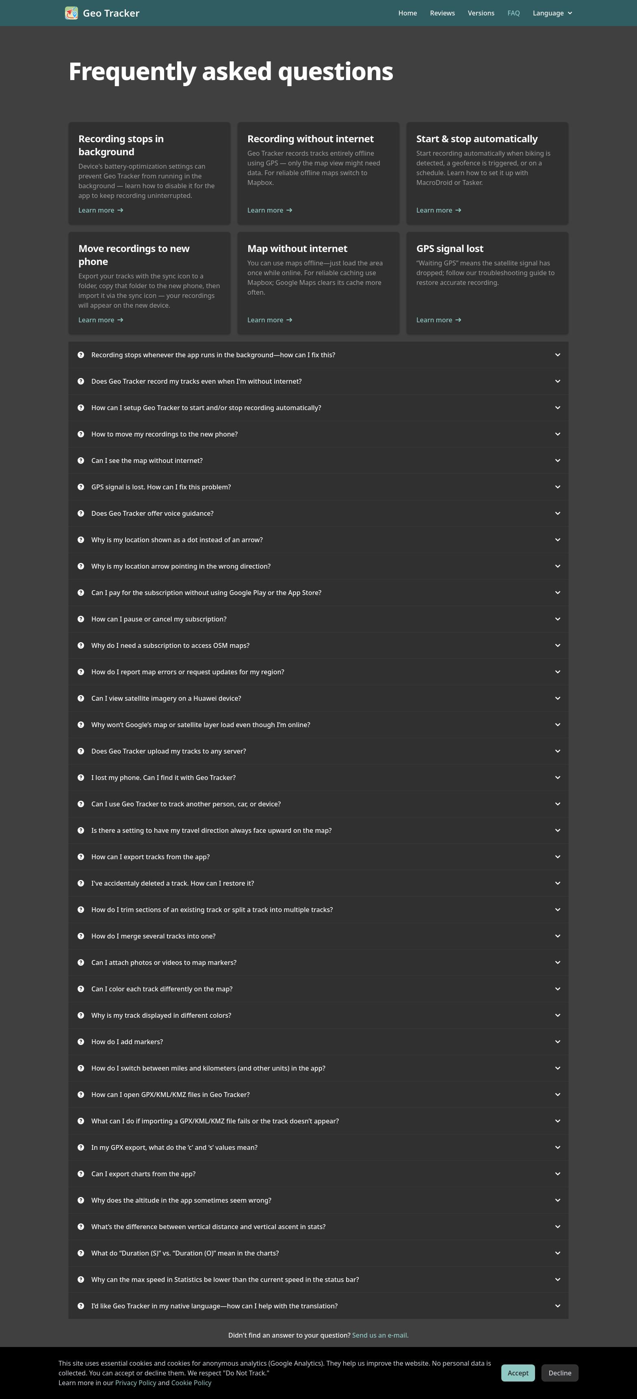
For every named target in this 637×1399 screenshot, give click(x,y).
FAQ (513, 13)
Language (552, 13)
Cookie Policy (191, 1382)
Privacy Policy (135, 1382)
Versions (481, 13)
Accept (518, 1373)
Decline (560, 1373)
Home (408, 13)
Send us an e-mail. (380, 1335)
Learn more (100, 210)
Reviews (442, 13)
